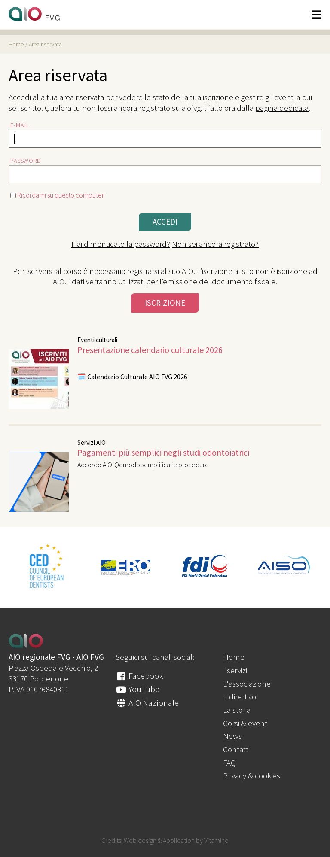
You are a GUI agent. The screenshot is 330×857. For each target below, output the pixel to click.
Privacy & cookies (251, 775)
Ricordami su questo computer (57, 195)
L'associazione (247, 683)
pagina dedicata (282, 108)
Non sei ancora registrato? (215, 244)
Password (25, 160)
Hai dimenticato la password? (120, 244)
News (232, 736)
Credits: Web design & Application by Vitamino (165, 840)
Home (233, 657)
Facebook (139, 675)
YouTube (137, 689)
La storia (237, 710)
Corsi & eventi (246, 723)
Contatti (236, 749)
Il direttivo (239, 696)
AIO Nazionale (147, 702)
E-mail (19, 125)
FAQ (229, 762)
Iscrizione (165, 303)
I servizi (235, 670)
